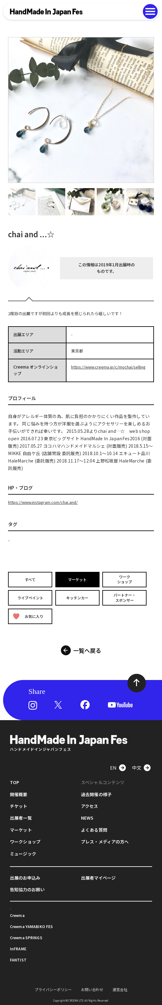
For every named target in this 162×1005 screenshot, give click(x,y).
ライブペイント (30, 597)
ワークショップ (124, 579)
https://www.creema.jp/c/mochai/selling (108, 367)
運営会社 (120, 989)
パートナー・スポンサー (124, 597)
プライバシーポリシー (53, 989)
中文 (136, 767)
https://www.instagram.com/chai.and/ (43, 502)
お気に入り (28, 616)
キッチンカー (77, 597)
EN (113, 767)
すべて (30, 579)
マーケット (77, 579)
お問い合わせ (92, 989)
